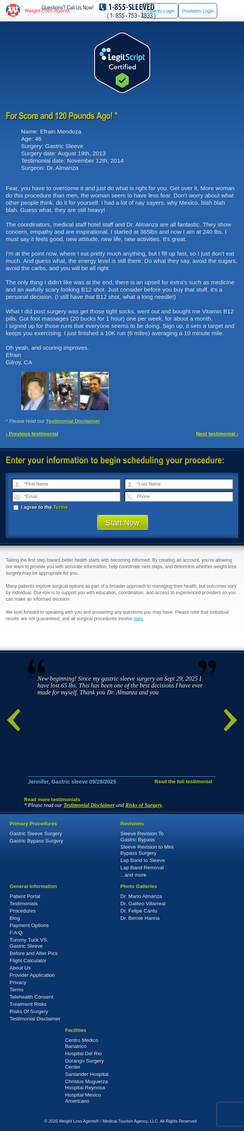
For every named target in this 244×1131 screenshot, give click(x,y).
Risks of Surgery (143, 805)
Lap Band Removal (142, 867)
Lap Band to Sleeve (142, 860)
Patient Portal (25, 896)
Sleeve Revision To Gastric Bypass (142, 837)
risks (138, 618)
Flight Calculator (28, 960)
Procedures (23, 911)
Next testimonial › (217, 434)
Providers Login (198, 11)
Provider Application (32, 975)
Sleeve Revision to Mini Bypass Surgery (147, 850)
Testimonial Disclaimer (73, 421)
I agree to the (40, 507)
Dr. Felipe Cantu (138, 911)
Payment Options (29, 925)
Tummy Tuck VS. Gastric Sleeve (29, 943)
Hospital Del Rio (83, 1053)
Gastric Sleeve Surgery (36, 833)
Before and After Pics (33, 953)
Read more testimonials (52, 799)
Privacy (18, 982)
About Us (20, 968)
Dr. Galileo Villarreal (142, 903)
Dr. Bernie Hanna (139, 918)
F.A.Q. (17, 932)
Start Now (122, 522)
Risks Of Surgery (29, 1011)
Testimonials (24, 903)
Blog (15, 918)
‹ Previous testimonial (32, 434)
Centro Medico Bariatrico (81, 1043)
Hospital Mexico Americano (83, 1098)
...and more (133, 875)
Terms (60, 507)
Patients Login (160, 11)
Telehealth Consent (31, 997)
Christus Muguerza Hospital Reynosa (86, 1084)
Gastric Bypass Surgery (36, 841)
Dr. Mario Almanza (141, 896)
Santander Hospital (86, 1074)
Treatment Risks (28, 1004)
